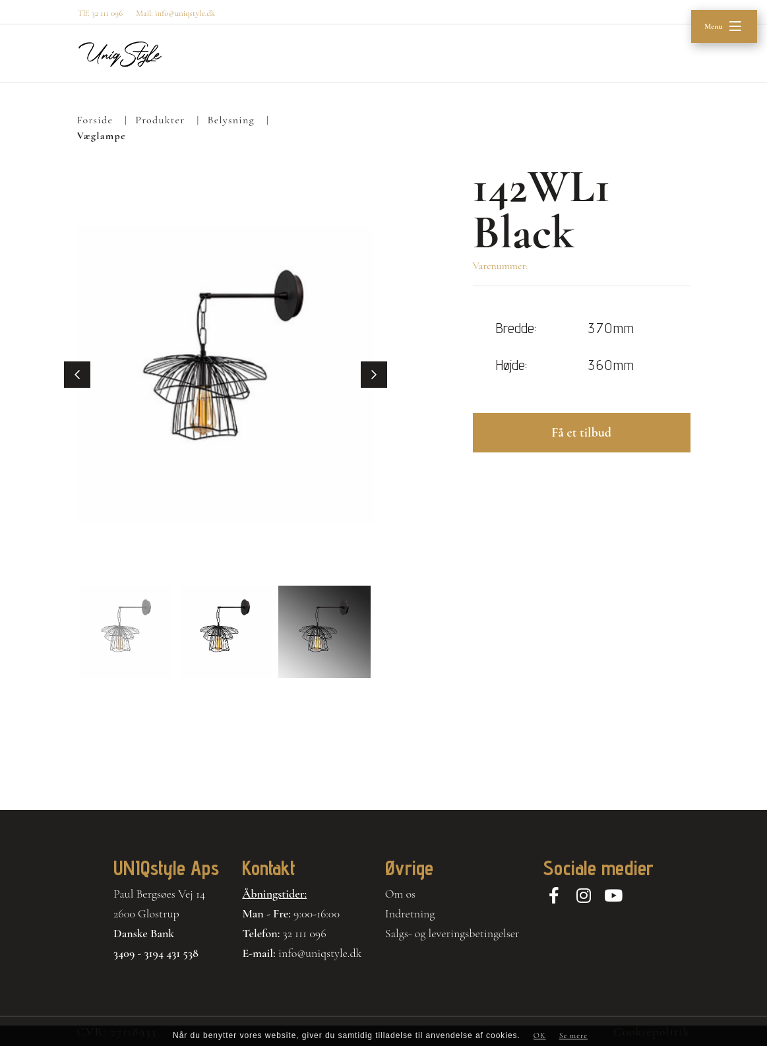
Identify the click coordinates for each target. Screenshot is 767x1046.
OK (540, 1035)
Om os (400, 893)
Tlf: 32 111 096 (100, 13)
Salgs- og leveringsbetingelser (452, 933)
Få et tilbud (581, 433)
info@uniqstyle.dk (320, 953)
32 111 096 (304, 933)
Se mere (573, 1035)
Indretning (410, 913)
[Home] (120, 53)
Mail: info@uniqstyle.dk (175, 13)
